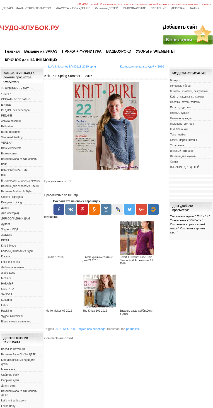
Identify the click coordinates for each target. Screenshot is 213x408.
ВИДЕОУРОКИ (118, 51)
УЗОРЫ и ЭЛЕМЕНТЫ (155, 51)
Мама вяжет (9, 369)
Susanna (6, 299)
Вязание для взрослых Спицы (20, 186)
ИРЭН (5, 240)
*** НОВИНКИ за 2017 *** (17, 88)
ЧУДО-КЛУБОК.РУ (29, 27)
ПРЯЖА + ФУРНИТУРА (82, 51)
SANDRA (6, 294)
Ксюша (5, 256)
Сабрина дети (10, 380)
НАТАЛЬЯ (7, 283)
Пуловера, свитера (182, 123)
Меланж (6, 278)
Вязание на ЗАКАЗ (40, 51)
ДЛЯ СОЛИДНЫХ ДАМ (15, 218)
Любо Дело (8, 272)
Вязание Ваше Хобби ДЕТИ (18, 354)
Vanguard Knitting (12, 137)
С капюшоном (179, 129)
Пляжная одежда (181, 118)
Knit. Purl (69, 329)
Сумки (174, 161)
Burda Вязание (10, 131)
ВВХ (3, 175)
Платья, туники (179, 112)
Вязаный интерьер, (182, 150)
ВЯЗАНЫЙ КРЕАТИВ (14, 169)
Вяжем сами (9, 153)
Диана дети (8, 385)
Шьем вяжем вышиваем (16, 321)
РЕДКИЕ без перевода (15, 110)
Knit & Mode (8, 245)
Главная (12, 51)
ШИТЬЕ (6, 104)
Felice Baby (8, 406)
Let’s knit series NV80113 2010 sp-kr (70, 66)
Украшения (177, 145)
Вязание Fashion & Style (16, 191)
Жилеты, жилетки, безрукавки (189, 91)
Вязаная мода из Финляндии (19, 159)
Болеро (174, 80)
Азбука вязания (11, 121)
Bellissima (7, 126)
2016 (58, 329)
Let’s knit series (10, 261)
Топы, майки (178, 134)
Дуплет (5, 224)
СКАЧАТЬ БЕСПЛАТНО (16, 99)
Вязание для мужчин (183, 156)
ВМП (4, 164)
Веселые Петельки (13, 349)
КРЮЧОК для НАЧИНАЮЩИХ (31, 60)
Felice (4, 305)
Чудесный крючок (12, 316)
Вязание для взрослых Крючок (20, 180)
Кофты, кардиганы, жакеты (187, 96)
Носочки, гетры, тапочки (185, 102)
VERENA (6, 142)
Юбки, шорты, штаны (183, 140)
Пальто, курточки (180, 107)
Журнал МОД (9, 229)
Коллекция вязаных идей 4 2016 (144, 66)
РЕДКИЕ (6, 115)
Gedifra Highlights (12, 196)
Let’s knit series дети (13, 400)
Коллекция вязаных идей (17, 251)
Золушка (6, 234)
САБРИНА (7, 289)
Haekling (6, 310)
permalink (132, 329)
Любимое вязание (12, 267)
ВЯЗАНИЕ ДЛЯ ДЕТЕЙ (184, 167)
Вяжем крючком (11, 148)
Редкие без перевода (91, 329)
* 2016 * (6, 94)
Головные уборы (180, 85)
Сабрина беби (10, 374)
